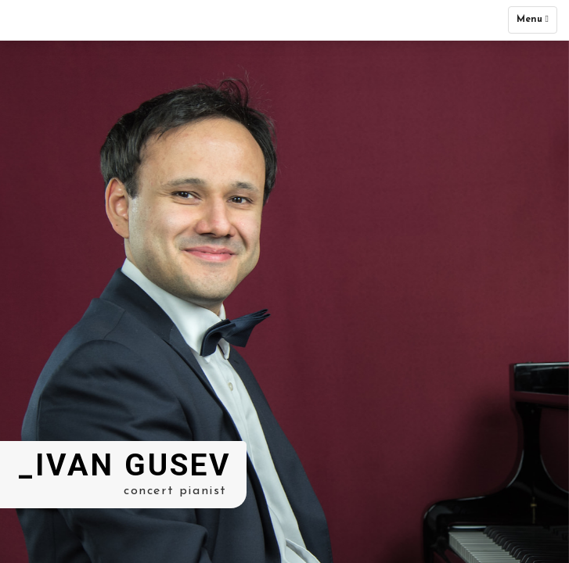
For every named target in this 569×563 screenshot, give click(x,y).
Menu (536, 23)
